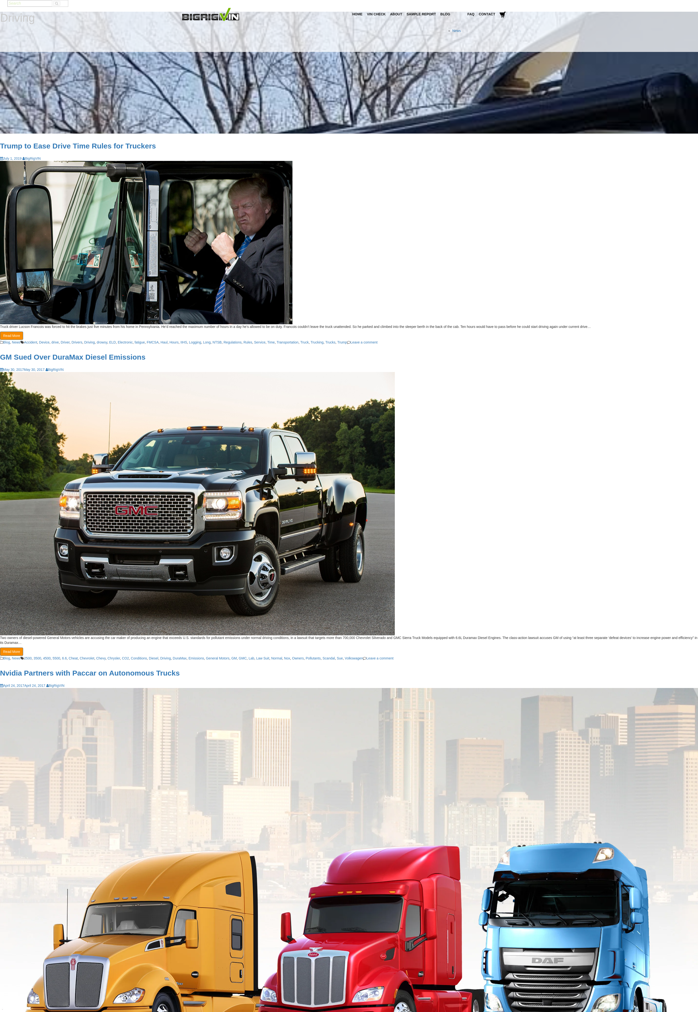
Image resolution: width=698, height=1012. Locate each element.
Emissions (196, 658)
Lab (251, 658)
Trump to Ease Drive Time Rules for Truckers (78, 146)
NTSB (217, 342)
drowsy (102, 342)
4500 (47, 658)
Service (260, 342)
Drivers (76, 342)
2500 (28, 658)
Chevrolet (87, 658)
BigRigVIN (31, 158)
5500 (56, 658)
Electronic (125, 342)
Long (207, 342)
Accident (30, 342)
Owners (298, 658)
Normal (276, 658)
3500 (37, 658)
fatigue (140, 342)
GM (234, 658)
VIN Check (376, 14)
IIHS (184, 342)
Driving (89, 342)
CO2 (125, 658)
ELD (112, 342)
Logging (195, 342)
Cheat (73, 658)
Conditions (139, 658)
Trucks (330, 342)
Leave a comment (364, 342)
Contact (487, 14)
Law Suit (262, 658)
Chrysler (113, 658)
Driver (65, 342)
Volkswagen (354, 658)
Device (44, 342)
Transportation (288, 342)
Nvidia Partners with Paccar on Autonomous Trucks (90, 673)
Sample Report (421, 14)
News (456, 31)
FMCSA (153, 342)
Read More (11, 336)
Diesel (153, 658)
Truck (304, 342)
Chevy (101, 658)
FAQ (471, 14)
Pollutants (313, 658)
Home (357, 14)
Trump (342, 342)
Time (271, 342)
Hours (173, 342)
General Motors (217, 658)
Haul (164, 342)
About (396, 14)
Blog (445, 14)
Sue (340, 658)
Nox (287, 658)
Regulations (232, 342)
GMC (243, 658)
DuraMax (180, 658)
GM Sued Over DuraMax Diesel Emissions (72, 357)
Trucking (316, 342)
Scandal (329, 658)
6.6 (64, 658)
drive (55, 342)
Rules (247, 342)
